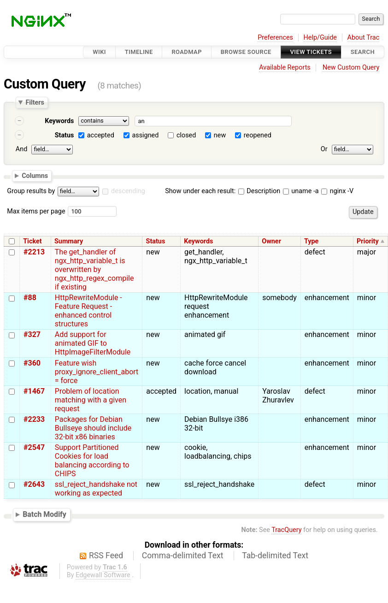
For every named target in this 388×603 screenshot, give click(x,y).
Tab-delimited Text (275, 555)
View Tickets (311, 51)
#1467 (34, 391)
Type (311, 241)
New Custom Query (351, 67)
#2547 (34, 447)
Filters (34, 102)
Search (363, 51)
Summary (68, 241)
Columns (35, 175)
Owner (271, 241)
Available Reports (285, 67)
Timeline (139, 51)
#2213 (34, 252)
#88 (30, 297)
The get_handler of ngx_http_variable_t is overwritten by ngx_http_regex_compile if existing (94, 269)
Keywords (59, 121)
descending (128, 191)
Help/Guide (320, 37)
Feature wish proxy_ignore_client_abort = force (97, 372)
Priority (368, 241)
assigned (145, 135)
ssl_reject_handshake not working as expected (96, 488)
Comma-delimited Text (182, 555)
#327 (32, 334)
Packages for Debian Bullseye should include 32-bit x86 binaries (93, 428)
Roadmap (186, 51)
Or (324, 149)
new (220, 135)
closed (186, 135)
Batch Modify (44, 514)
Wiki (99, 51)
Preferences (275, 37)
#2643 (34, 484)
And (21, 149)
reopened (257, 135)
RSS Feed (106, 555)
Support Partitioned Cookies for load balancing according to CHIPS (92, 460)
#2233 (34, 419)
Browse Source (246, 51)
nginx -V (337, 191)
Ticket (32, 241)
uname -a (301, 191)
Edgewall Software (103, 575)
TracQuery (286, 530)
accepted (100, 135)
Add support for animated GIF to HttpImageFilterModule (93, 343)
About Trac (363, 37)
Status (64, 135)
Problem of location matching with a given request (90, 400)
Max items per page (36, 211)
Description (259, 191)
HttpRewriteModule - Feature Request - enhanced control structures (88, 310)
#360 (32, 363)
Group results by (31, 191)
